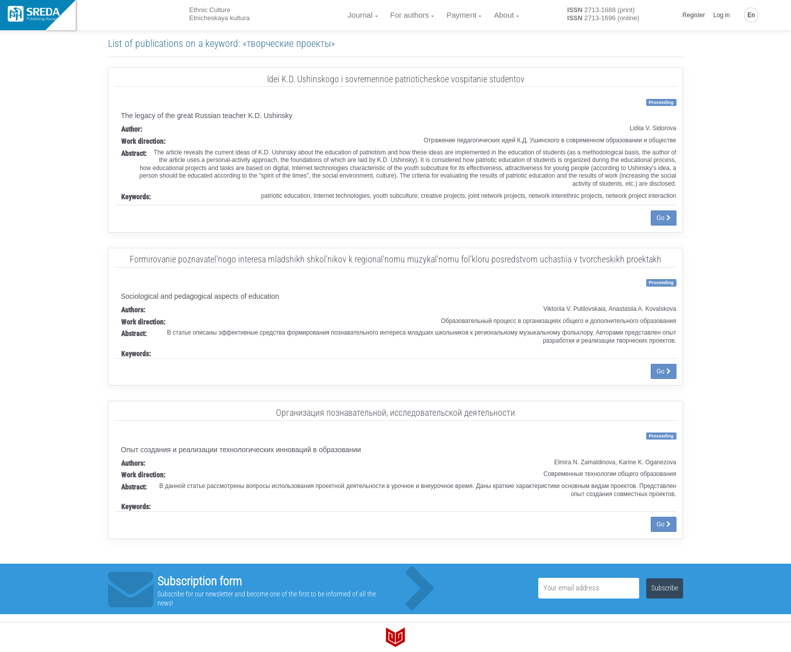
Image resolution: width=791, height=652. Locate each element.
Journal (360, 15)
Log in (721, 15)
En (751, 15)
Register (694, 15)
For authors (409, 15)
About (504, 15)
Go (663, 218)
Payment (461, 15)
